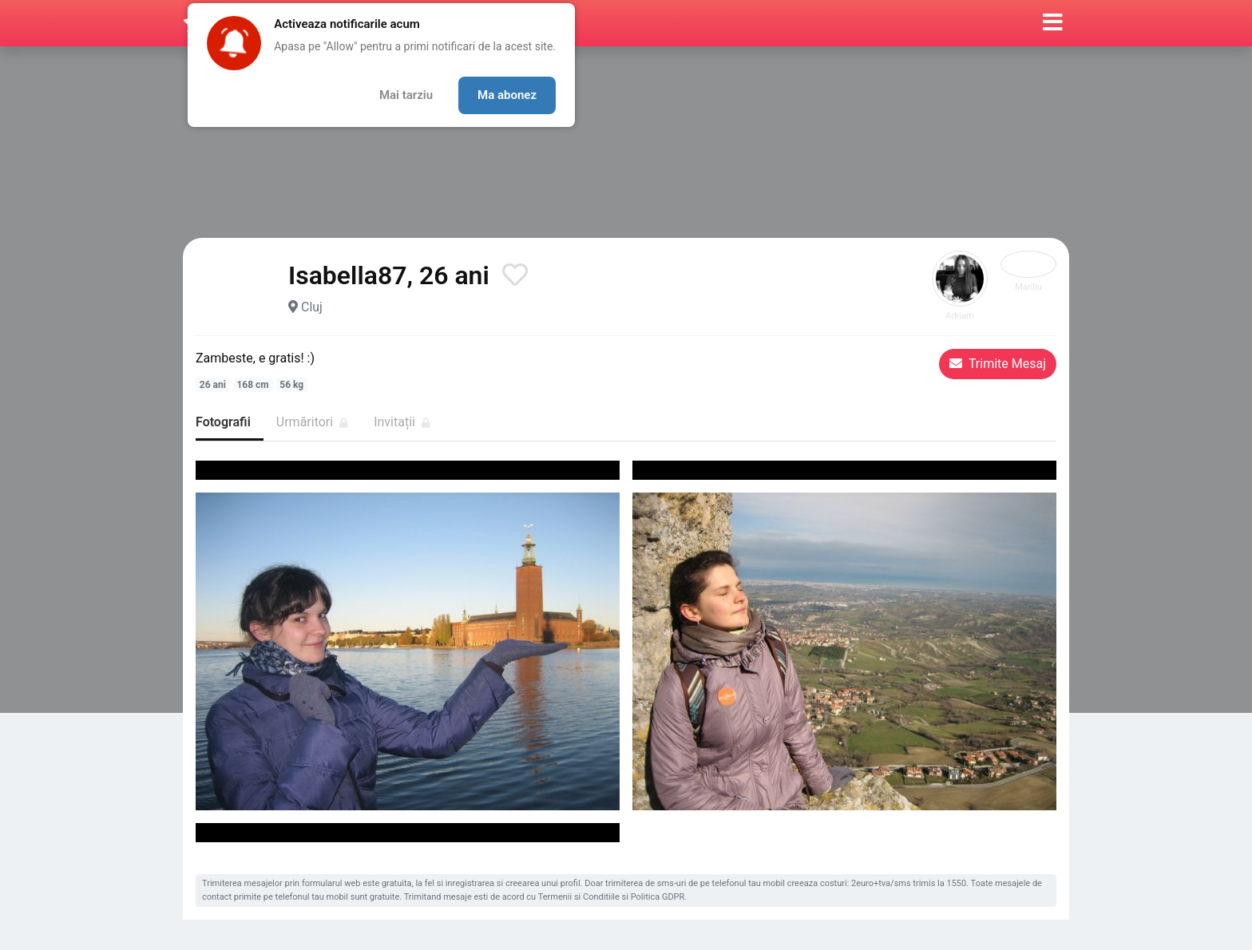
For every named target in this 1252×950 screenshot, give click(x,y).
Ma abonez (507, 95)
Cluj (312, 307)
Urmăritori (312, 421)
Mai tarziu (406, 95)
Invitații (402, 421)
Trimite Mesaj (997, 363)
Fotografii (223, 421)
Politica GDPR (658, 897)
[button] (1052, 23)
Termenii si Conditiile (579, 897)
